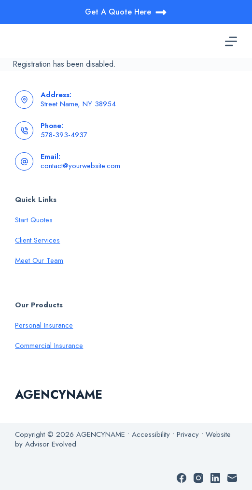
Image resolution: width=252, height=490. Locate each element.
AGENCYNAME (58, 394)
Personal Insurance (44, 325)
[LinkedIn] (215, 478)
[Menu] (231, 41)
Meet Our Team (39, 260)
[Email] (232, 478)
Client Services (37, 240)
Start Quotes (34, 220)
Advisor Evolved (50, 444)
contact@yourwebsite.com (80, 165)
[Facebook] (181, 478)
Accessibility (151, 434)
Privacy (188, 434)
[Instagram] (198, 478)
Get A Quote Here (126, 12)
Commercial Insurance (49, 345)
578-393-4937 (64, 135)
